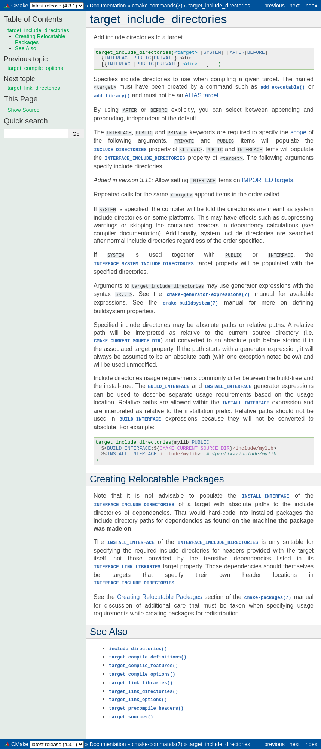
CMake (19, 6)
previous (274, 6)
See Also (25, 48)
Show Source (23, 110)
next (295, 6)
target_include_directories (219, 6)
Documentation (108, 6)
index (311, 6)
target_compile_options (35, 68)
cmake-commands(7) (157, 6)
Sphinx (223, 743)
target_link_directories (33, 88)
